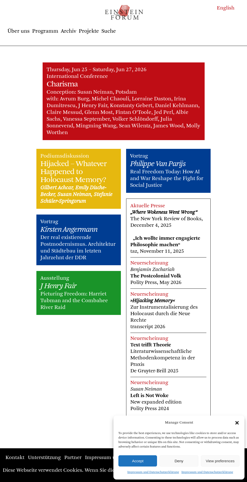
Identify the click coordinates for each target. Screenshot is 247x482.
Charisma (62, 84)
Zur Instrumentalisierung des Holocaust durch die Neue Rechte (164, 314)
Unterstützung (44, 457)
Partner (73, 457)
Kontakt (14, 457)
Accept (138, 461)
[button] (237, 422)
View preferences (220, 461)
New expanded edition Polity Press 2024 (156, 402)
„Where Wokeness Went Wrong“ (163, 212)
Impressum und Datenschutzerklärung (153, 472)
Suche (108, 31)
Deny (178, 461)
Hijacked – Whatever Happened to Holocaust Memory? (73, 172)
